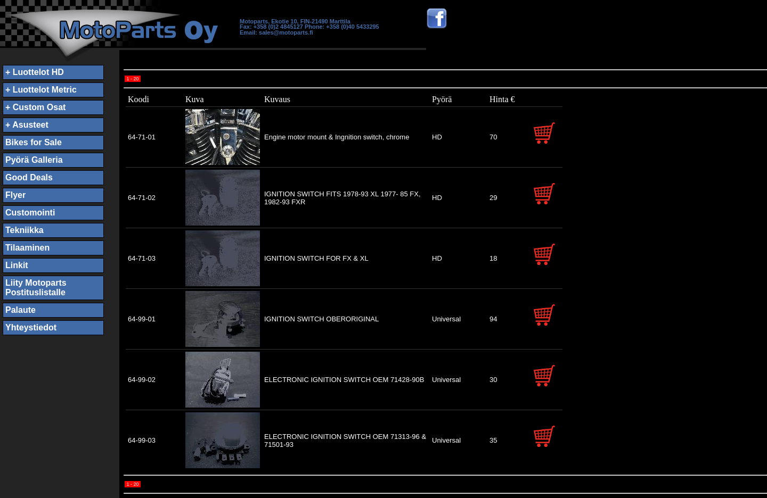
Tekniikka (24, 230)
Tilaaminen (27, 247)
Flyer (15, 195)
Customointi (30, 212)
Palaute (20, 309)
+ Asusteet (26, 124)
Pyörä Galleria (34, 159)
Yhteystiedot (30, 327)
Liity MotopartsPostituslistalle (36, 287)
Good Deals (29, 177)
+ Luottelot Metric (41, 89)
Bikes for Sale (33, 142)
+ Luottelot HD (34, 72)
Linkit (16, 265)
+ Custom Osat (35, 107)
